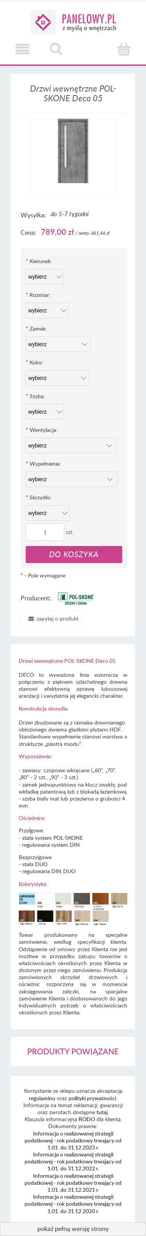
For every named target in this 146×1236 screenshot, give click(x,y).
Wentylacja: (42, 429)
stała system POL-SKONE (52, 837)
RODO (87, 1119)
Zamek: (36, 328)
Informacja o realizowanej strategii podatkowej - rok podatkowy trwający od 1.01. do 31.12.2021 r (73, 1182)
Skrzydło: (39, 497)
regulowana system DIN (51, 844)
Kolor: (35, 362)
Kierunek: (39, 261)
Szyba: (35, 396)
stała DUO (34, 864)
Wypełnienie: (43, 463)
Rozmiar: (38, 294)
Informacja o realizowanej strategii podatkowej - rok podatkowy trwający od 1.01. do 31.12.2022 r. (73, 1161)
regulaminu (42, 1098)
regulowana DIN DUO (49, 871)
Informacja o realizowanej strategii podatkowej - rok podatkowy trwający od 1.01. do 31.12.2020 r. (73, 1203)
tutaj (102, 1112)
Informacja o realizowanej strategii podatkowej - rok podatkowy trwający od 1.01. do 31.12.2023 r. (73, 1140)
